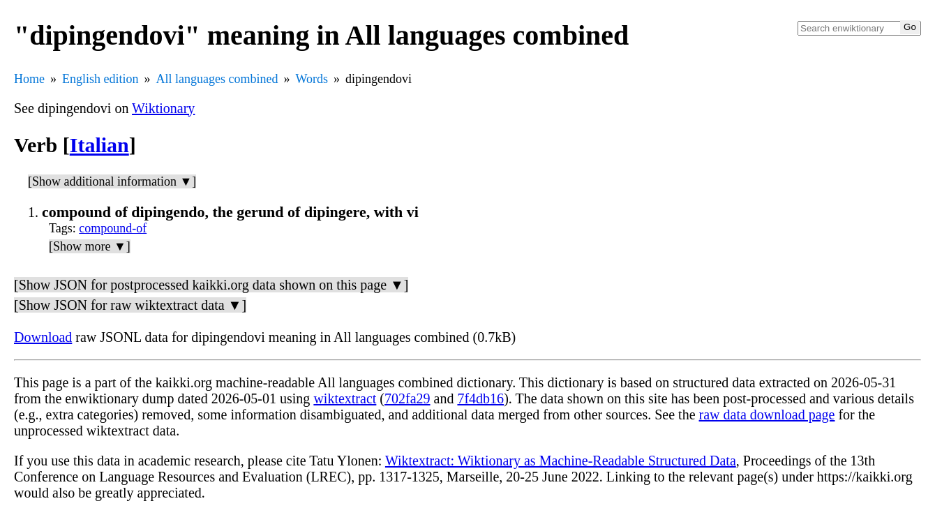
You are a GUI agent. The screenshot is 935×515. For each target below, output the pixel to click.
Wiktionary (163, 108)
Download (43, 337)
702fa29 (407, 398)
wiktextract (344, 398)
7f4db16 (480, 398)
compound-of (113, 228)
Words (311, 79)
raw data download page (767, 414)
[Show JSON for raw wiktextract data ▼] (130, 305)
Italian (99, 144)
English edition (100, 79)
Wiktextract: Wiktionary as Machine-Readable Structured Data (560, 460)
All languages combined (217, 79)
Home (29, 79)
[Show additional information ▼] (112, 181)
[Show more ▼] (89, 246)
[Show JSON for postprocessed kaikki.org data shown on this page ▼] (211, 284)
